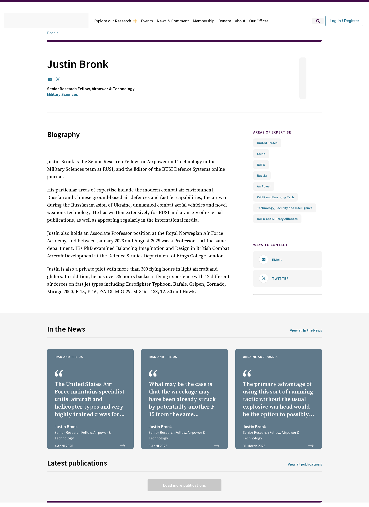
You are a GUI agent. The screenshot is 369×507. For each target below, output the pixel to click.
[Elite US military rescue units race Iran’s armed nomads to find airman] (90, 398)
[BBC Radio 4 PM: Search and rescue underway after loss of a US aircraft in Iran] (184, 398)
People (53, 33)
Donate (233, 21)
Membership (211, 21)
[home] (46, 21)
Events (151, 21)
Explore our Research (117, 21)
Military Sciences (64, 94)
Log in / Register (344, 21)
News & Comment (179, 21)
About (249, 21)
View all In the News (304, 329)
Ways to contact (273, 245)
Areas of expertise (276, 132)
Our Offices (269, 21)
